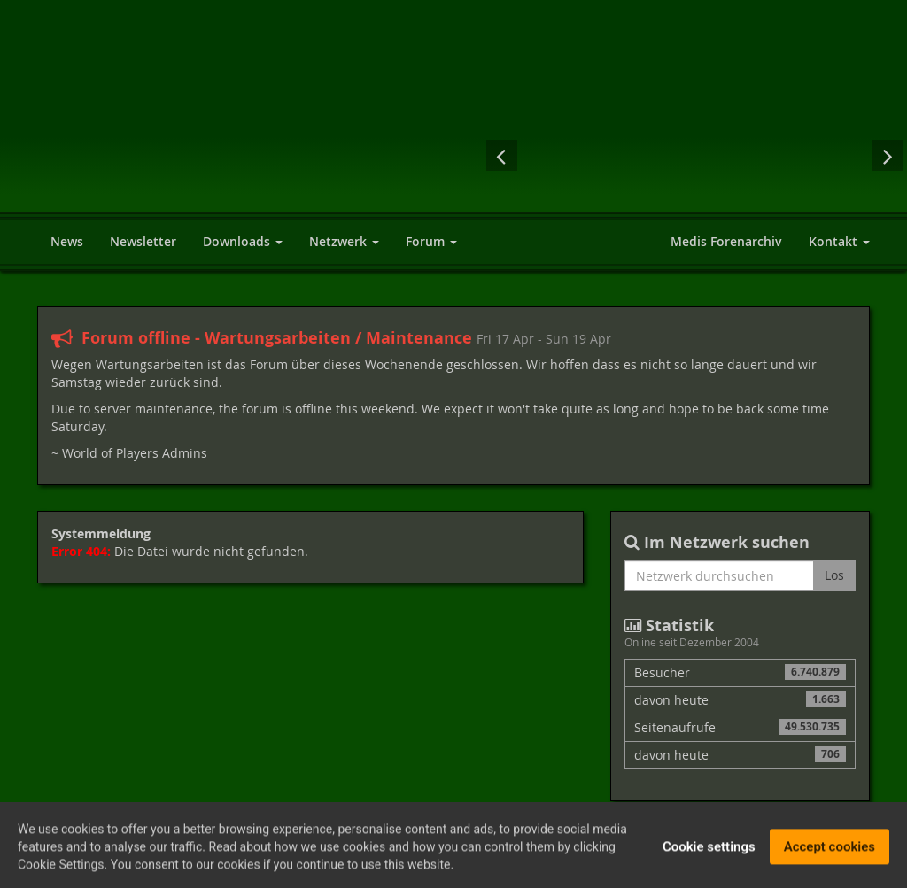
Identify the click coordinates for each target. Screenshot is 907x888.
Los (834, 575)
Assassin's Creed (836, 155)
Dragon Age (767, 155)
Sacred (694, 155)
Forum (431, 241)
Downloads (243, 241)
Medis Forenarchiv (726, 241)
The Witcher (552, 155)
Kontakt (839, 241)
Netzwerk (344, 241)
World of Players (223, 126)
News (66, 241)
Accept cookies (829, 851)
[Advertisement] (657, 62)
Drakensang (623, 155)
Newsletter (143, 241)
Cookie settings (709, 851)
